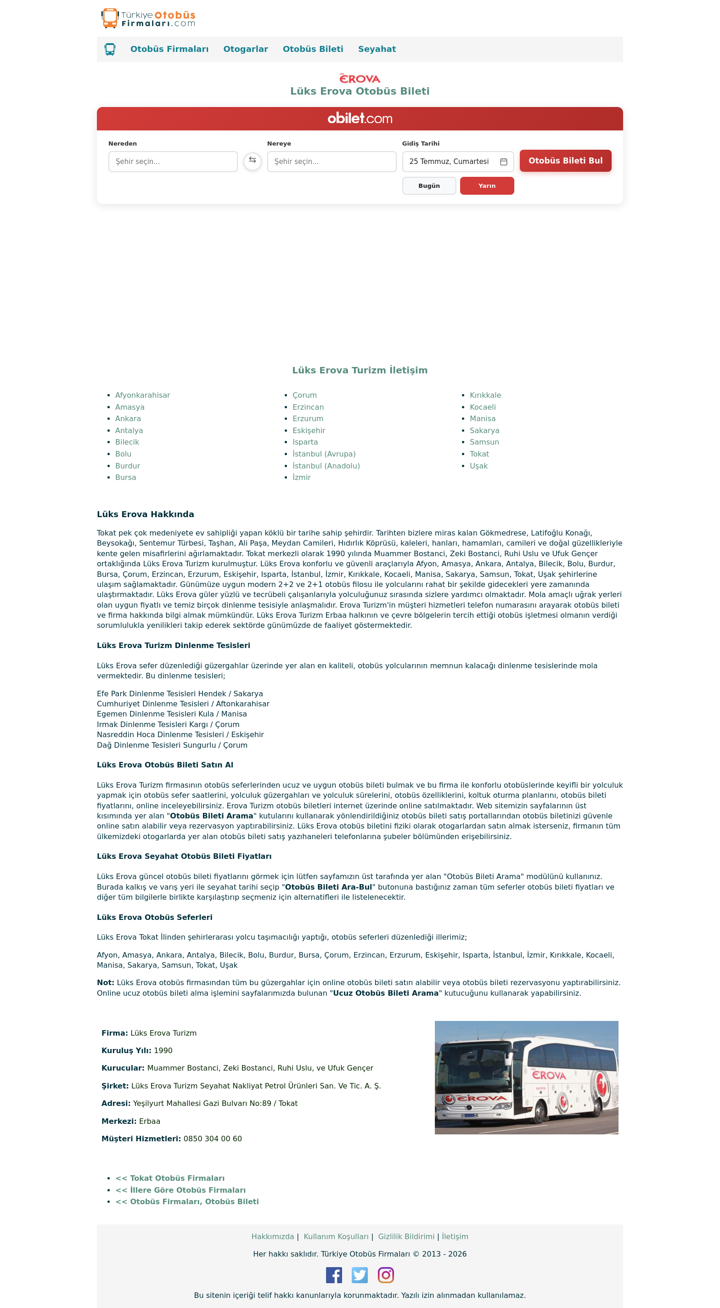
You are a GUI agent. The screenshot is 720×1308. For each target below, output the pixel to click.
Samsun (484, 442)
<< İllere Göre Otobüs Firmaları (180, 1190)
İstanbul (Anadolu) (326, 466)
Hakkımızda (273, 1236)
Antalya (129, 430)
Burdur (127, 466)
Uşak (479, 466)
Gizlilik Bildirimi (406, 1236)
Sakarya (485, 430)
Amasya (130, 407)
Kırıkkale (485, 395)
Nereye (279, 143)
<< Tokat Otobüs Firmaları (170, 1178)
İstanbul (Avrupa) (324, 454)
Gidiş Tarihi (421, 143)
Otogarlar (246, 49)
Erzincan (308, 407)
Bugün (429, 185)
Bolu (123, 454)
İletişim (455, 1236)
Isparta (305, 442)
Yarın (486, 185)
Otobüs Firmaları (169, 49)
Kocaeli (483, 407)
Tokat (479, 454)
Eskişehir (309, 430)
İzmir (301, 477)
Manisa (482, 418)
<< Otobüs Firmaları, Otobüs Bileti (187, 1201)
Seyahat (377, 49)
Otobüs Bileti (313, 49)
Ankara (128, 418)
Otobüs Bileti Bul (565, 160)
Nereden (122, 143)
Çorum (304, 395)
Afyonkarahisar (142, 395)
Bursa (125, 477)
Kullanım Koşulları (336, 1236)
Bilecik (127, 442)
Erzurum (308, 418)
